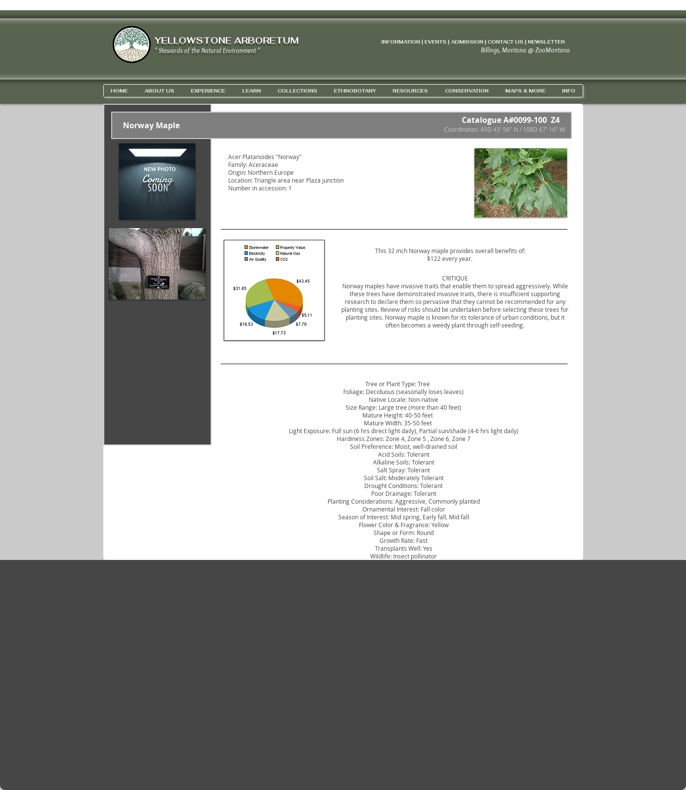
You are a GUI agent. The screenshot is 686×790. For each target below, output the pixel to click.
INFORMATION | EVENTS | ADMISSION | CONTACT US (452, 42)
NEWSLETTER (546, 42)
